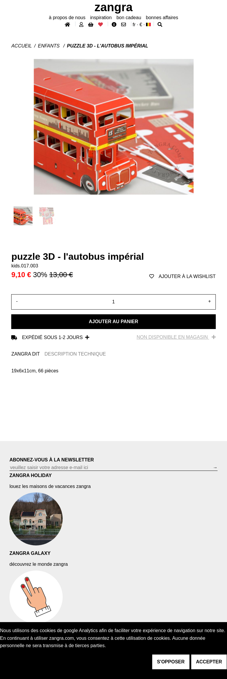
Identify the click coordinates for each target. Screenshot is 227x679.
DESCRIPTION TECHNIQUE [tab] (75, 353)
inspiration (101, 17)
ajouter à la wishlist (182, 276)
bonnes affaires (162, 17)
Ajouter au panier (113, 321)
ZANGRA (114, 7)
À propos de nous (67, 17)
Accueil (21, 45)
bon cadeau (128, 17)
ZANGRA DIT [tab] (25, 353)
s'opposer (171, 661)
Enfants (49, 45)
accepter (209, 661)
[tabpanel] (113, 371)
